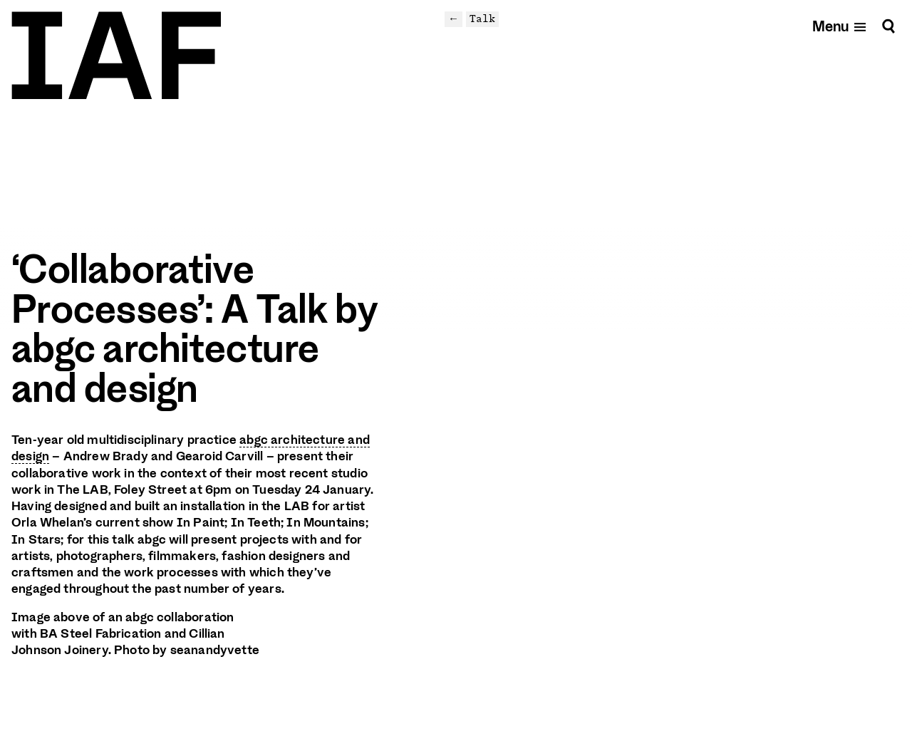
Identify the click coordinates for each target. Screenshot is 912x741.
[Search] (888, 26)
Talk (482, 18)
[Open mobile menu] (839, 26)
